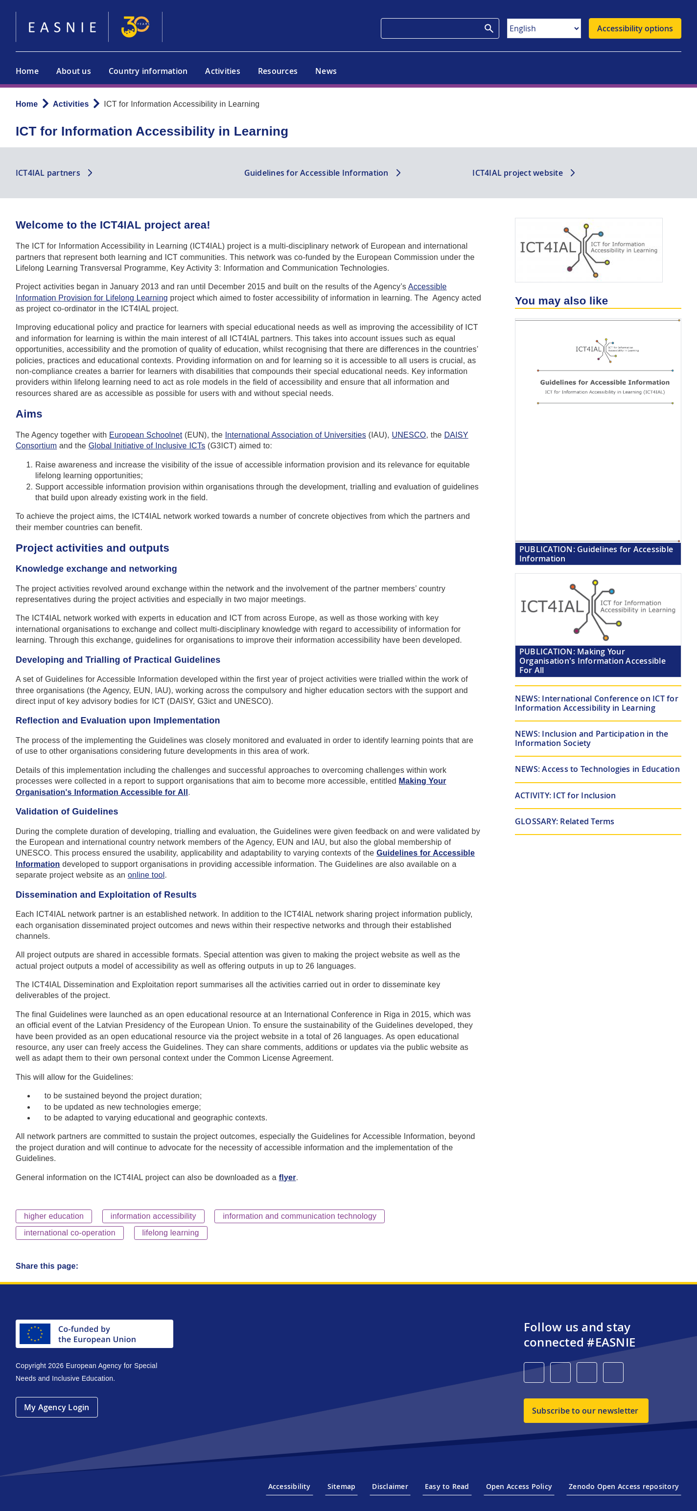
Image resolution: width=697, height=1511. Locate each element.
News (326, 71)
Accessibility (289, 1486)
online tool (146, 875)
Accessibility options (635, 28)
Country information (148, 71)
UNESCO (409, 435)
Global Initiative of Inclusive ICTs (147, 446)
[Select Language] (544, 28)
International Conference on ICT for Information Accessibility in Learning (596, 703)
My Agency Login (57, 1407)
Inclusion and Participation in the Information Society (592, 738)
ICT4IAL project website (517, 172)
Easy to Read (447, 1486)
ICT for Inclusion (565, 795)
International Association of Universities (295, 435)
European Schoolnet (145, 435)
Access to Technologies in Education (597, 769)
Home (27, 71)
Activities (222, 71)
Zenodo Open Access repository (624, 1486)
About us (73, 71)
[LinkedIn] (534, 1372)
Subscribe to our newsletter (585, 1410)
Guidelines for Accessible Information (316, 172)
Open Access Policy (519, 1486)
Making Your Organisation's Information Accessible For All (592, 660)
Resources (278, 71)
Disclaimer (390, 1486)
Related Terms (565, 821)
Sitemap (341, 1486)
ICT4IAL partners (48, 172)
